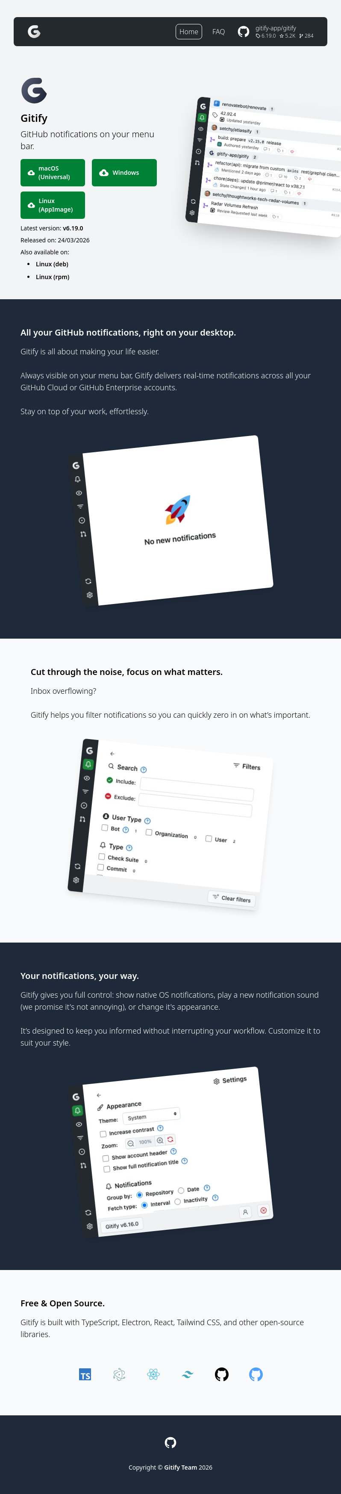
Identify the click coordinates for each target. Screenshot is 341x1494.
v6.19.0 (73, 228)
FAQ (218, 31)
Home (188, 31)
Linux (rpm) (52, 277)
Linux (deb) (52, 264)
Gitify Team (180, 1467)
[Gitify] (34, 31)
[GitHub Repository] (274, 31)
